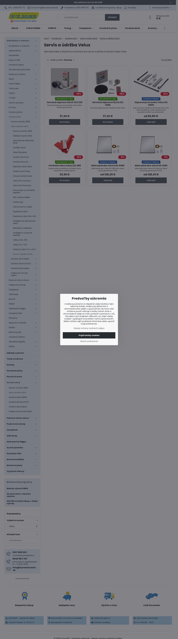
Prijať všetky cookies (89, 335)
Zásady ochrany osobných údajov (89, 328)
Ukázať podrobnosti (89, 341)
